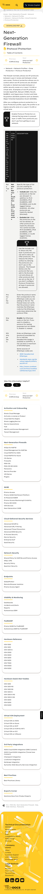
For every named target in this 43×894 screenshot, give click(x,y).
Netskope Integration (12, 762)
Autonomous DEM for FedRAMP (16, 629)
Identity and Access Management (16, 429)
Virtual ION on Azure (11, 723)
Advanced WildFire (11, 524)
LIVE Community (11, 857)
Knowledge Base (11, 859)
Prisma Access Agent (12, 587)
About (7, 850)
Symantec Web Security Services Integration (20, 765)
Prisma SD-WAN (10, 503)
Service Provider (10, 471)
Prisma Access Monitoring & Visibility (17, 500)
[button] (41, 715)
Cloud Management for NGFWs (15, 450)
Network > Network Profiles (14, 16)
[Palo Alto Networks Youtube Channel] (22, 882)
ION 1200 (7, 647)
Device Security (10, 537)
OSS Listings (9, 838)
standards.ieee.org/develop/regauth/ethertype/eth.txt (28, 361)
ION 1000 (7, 644)
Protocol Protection (11, 20)
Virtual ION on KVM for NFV (14, 728)
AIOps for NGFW (10, 447)
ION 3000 (7, 655)
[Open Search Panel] (17, 5)
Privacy (8, 868)
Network (31, 14)
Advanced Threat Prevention (14, 529)
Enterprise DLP (9, 539)
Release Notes (10, 829)
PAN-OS (7, 463)
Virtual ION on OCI (11, 731)
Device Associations (11, 424)
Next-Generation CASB (12, 508)
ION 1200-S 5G (9, 697)
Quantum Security (10, 566)
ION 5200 (7, 660)
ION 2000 (7, 652)
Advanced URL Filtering (12, 526)
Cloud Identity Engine (12, 418)
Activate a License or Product (14, 416)
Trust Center (9, 871)
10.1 (7, 805)
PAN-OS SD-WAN (10, 466)
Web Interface (11, 806)
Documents (9, 875)
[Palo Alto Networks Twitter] (17, 882)
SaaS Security (9, 542)
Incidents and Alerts (11, 605)
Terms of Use (10, 873)
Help (36, 805)
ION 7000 (7, 663)
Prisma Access (9, 492)
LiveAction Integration (12, 759)
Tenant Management (11, 432)
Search (7, 832)
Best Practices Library (12, 780)
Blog (6, 834)
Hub (5, 426)
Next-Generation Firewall (17, 14)
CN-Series (8, 458)
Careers (8, 852)
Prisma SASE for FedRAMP (14, 626)
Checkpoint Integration (12, 757)
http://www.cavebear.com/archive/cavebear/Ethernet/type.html (28, 368)
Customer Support (12, 855)
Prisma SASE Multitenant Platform (17, 495)
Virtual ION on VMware (12, 734)
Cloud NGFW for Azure (12, 455)
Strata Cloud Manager (12, 413)
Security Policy (9, 563)
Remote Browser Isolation (13, 584)
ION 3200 (7, 657)
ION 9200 (7, 668)
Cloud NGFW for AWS (12, 453)
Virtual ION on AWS (11, 720)
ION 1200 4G (8, 686)
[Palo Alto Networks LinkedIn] (12, 882)
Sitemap (8, 841)
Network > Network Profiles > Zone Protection (20, 18)
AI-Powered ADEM (11, 497)
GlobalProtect (9, 581)
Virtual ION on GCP (11, 726)
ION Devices (8, 505)
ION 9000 (7, 665)
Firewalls (7, 461)
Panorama (8, 468)
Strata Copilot (32, 5)
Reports (7, 608)
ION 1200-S (8, 649)
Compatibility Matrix (12, 836)
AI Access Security (11, 534)
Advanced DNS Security (13, 532)
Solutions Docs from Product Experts (17, 796)
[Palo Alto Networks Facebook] (7, 882)
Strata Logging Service (12, 421)
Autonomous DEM (10, 610)
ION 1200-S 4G (9, 694)
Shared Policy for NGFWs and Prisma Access (20, 558)
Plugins (6, 477)
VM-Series (8, 474)
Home (5, 14)
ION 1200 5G (8, 689)
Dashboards (8, 602)
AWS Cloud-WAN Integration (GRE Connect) (20, 749)
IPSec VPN (8, 560)
